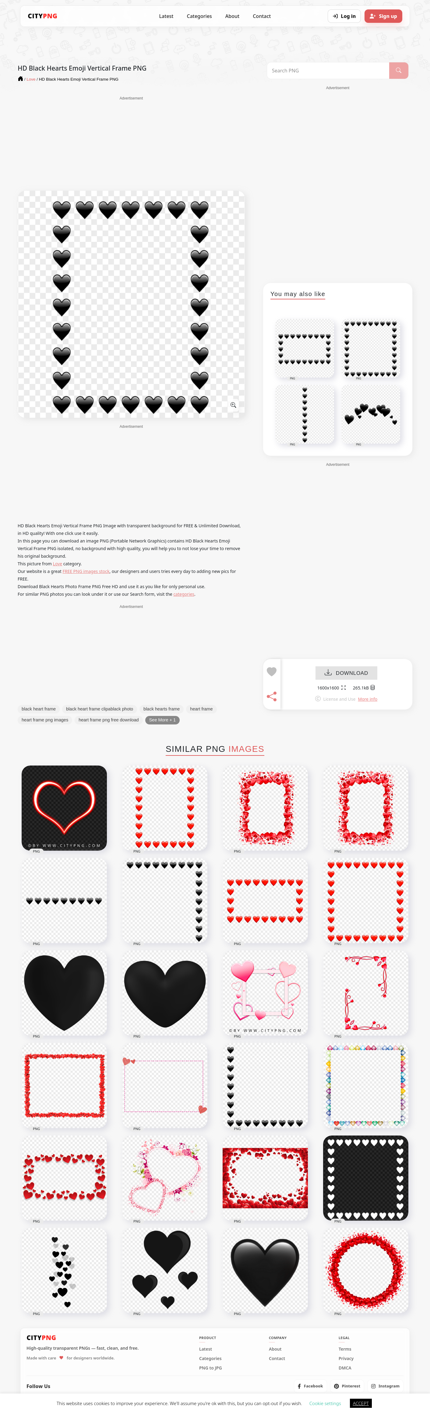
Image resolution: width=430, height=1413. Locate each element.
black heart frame (39, 708)
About (232, 16)
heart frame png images (45, 719)
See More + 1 (162, 719)
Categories (199, 16)
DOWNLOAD (346, 673)
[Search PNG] (328, 70)
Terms (345, 1349)
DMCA (345, 1368)
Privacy (346, 1358)
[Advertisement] (131, 143)
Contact (262, 16)
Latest (166, 16)
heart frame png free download (109, 719)
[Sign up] (383, 16)
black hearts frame (161, 708)
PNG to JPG (210, 1368)
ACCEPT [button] (361, 1403)
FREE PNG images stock (85, 571)
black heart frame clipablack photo (99, 708)
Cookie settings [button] (325, 1403)
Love (57, 564)
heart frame (201, 708)
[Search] (398, 70)
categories (183, 594)
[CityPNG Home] (43, 16)
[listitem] (310, 1386)
